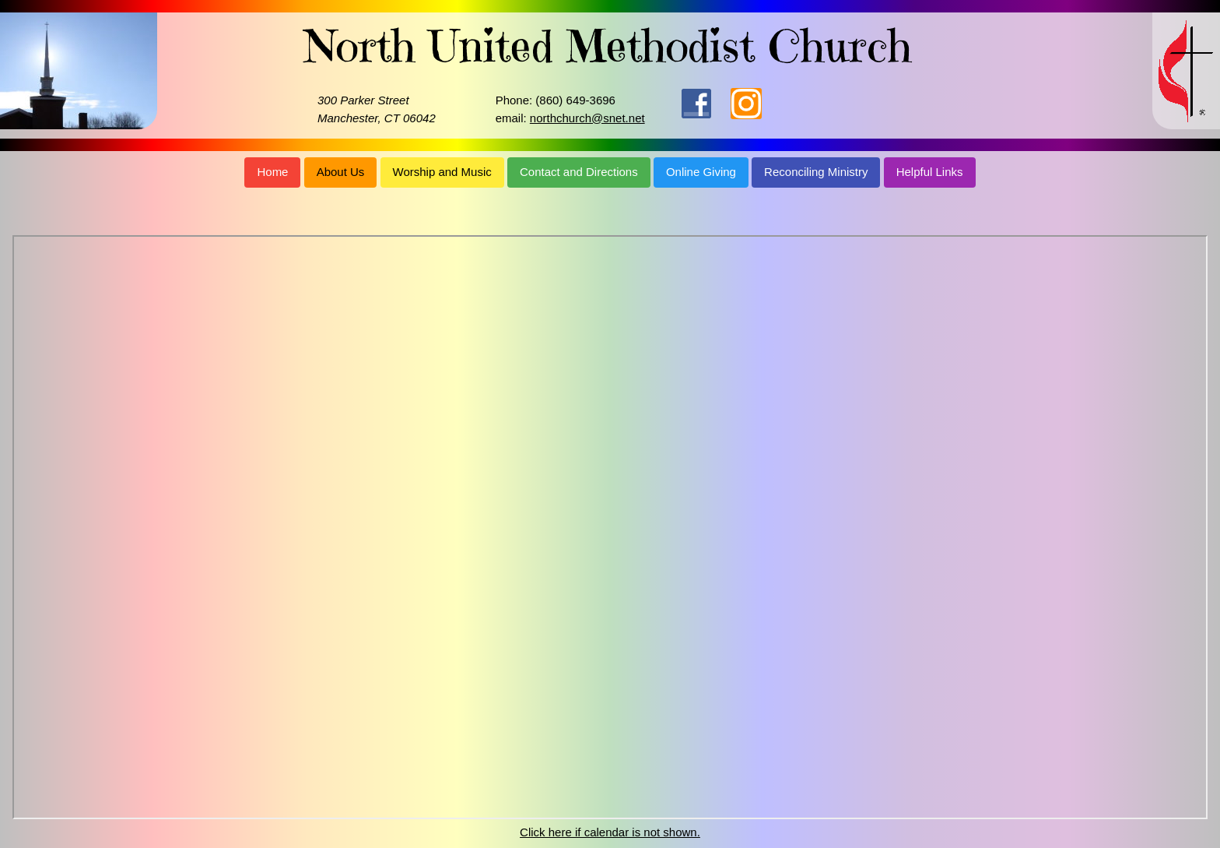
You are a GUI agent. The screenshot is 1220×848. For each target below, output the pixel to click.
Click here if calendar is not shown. (610, 832)
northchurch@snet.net (587, 118)
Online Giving (701, 171)
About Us (341, 171)
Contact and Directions (579, 171)
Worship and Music (442, 171)
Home (272, 171)
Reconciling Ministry (816, 171)
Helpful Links (929, 171)
